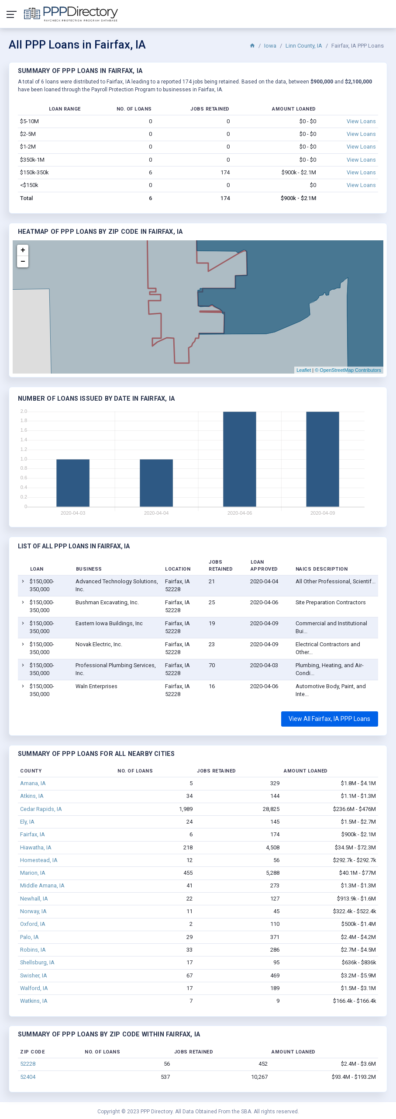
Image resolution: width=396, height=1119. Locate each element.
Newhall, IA (34, 898)
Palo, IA (29, 937)
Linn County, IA (304, 45)
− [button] (23, 261)
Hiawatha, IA (36, 847)
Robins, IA (33, 949)
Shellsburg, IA (37, 962)
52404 (27, 1077)
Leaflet (303, 370)
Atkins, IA (32, 796)
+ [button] (23, 250)
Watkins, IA (34, 1001)
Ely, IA (27, 821)
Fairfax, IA (32, 834)
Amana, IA (33, 783)
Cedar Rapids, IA (41, 809)
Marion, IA (32, 873)
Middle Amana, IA (42, 885)
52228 (27, 1063)
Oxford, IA (32, 924)
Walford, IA (34, 988)
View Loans (361, 121)
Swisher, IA (33, 975)
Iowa (270, 45)
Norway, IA (33, 911)
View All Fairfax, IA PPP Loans (329, 718)
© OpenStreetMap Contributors (348, 370)
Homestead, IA (39, 860)
